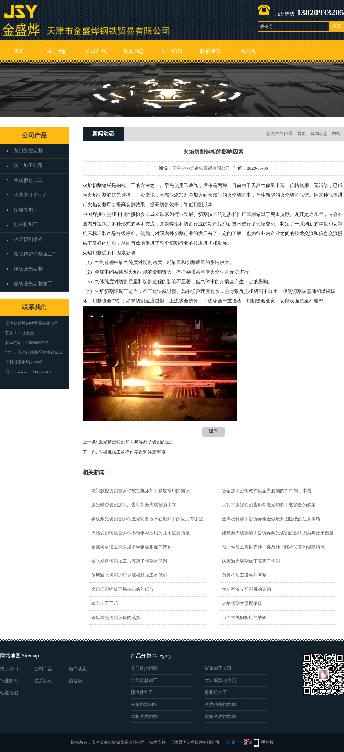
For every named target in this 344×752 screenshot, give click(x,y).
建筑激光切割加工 (33, 283)
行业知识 (172, 51)
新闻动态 (133, 51)
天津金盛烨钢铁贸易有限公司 (201, 168)
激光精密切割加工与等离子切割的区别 (136, 441)
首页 (19, 51)
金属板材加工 (28, 180)
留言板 (248, 51)
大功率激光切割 (30, 195)
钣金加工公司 (28, 165)
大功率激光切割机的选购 (246, 589)
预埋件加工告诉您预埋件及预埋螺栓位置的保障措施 (273, 547)
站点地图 (9, 692)
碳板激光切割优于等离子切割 (251, 561)
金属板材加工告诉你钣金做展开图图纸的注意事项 (271, 518)
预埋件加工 (26, 209)
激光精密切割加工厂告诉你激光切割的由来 (133, 504)
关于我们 (57, 51)
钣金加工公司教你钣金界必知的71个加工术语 (266, 490)
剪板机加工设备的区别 (244, 575)
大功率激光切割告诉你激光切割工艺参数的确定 (269, 504)
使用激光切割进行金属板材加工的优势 (129, 575)
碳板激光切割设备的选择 (115, 617)
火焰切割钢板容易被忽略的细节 (122, 589)
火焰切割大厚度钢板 (242, 603)
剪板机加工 (26, 224)
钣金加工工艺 (104, 603)
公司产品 (95, 51)
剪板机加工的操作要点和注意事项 (131, 452)
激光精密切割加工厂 (35, 254)
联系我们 (210, 51)
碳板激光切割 (28, 269)
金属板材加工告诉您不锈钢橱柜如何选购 (131, 547)
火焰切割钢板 (28, 239)
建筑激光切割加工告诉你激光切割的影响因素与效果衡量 (278, 532)
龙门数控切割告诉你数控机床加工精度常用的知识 (140, 490)
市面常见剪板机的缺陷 (244, 617)
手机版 (267, 742)
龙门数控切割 (28, 150)
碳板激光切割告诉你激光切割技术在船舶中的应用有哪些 (147, 518)
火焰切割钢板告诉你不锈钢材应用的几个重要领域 (140, 532)
